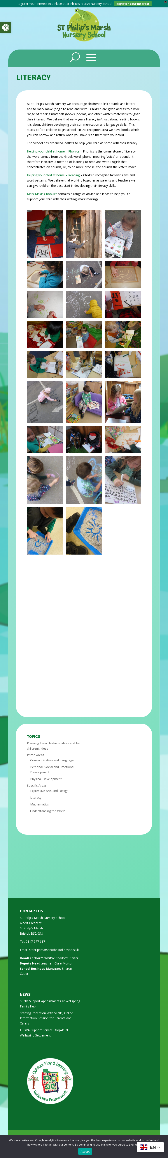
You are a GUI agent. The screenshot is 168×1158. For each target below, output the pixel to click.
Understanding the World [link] (47, 811)
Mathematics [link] (39, 804)
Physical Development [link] (46, 779)
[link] (5, 27)
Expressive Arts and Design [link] (49, 791)
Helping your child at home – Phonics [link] (53, 151)
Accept (84, 1151)
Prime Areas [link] (35, 755)
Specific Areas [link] (37, 785)
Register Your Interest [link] (132, 4)
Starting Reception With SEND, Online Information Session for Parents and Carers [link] (46, 1018)
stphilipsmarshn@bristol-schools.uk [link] (54, 950)
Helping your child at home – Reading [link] (53, 175)
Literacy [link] (35, 797)
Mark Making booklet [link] (42, 194)
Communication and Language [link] (52, 760)
